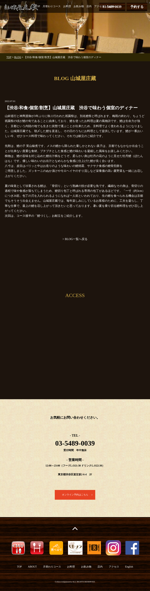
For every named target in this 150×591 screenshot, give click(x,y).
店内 (89, 6)
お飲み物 (79, 6)
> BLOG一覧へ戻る (75, 239)
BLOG (17, 57)
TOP (37, 6)
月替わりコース (52, 6)
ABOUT (32, 567)
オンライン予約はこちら (75, 494)
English (111, 6)
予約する (137, 7)
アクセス (99, 6)
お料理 (67, 6)
